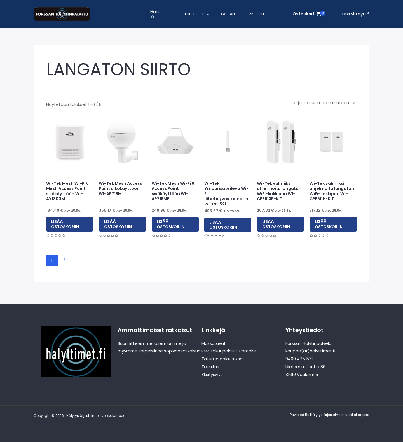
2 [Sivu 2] (64, 265)
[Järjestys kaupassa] (322, 104)
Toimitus (210, 366)
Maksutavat (214, 343)
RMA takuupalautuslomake (229, 351)
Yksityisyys (212, 374)
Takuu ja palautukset (223, 359)
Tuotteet (194, 15)
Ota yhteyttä (355, 15)
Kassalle (229, 15)
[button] (155, 18)
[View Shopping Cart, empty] (307, 15)
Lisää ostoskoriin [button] (70, 227)
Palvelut (257, 15)
